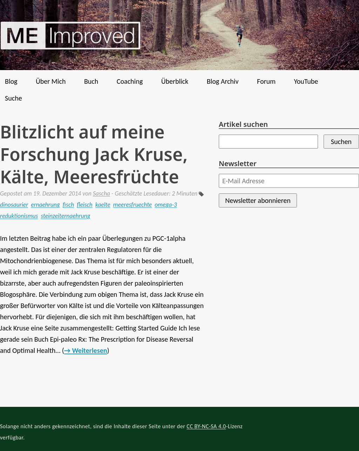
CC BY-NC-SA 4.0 (206, 426)
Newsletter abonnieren (257, 200)
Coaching (130, 81)
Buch (91, 81)
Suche (13, 98)
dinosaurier (14, 205)
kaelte (102, 205)
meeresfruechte (132, 205)
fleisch (85, 205)
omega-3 (166, 205)
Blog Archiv (223, 81)
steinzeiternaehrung (65, 216)
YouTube (306, 81)
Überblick (175, 81)
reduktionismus (19, 216)
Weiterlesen (89, 350)
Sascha (101, 193)
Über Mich (51, 81)
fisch (68, 205)
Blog (11, 81)
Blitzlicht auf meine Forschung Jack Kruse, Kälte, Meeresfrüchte (94, 154)
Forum (266, 81)
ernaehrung (45, 205)
